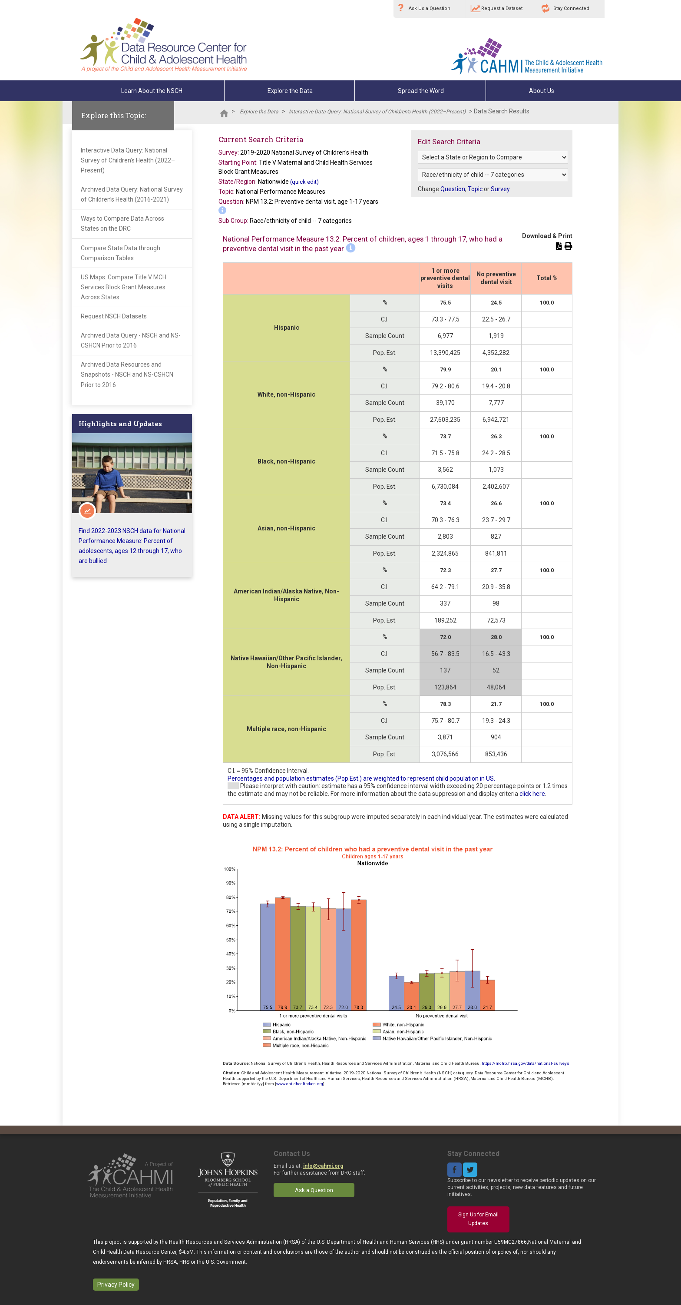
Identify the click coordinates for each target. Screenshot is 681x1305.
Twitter (470, 1170)
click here (532, 793)
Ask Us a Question (429, 8)
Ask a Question (314, 1190)
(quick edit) (304, 182)
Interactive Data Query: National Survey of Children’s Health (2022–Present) (377, 112)
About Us (541, 90)
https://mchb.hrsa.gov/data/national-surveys (525, 1063)
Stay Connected (571, 8)
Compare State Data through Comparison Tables (120, 253)
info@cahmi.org (323, 1166)
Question (452, 188)
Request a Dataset (501, 8)
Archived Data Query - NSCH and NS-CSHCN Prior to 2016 (131, 340)
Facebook (454, 1170)
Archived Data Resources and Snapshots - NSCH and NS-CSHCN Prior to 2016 (127, 374)
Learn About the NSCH (151, 90)
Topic (475, 188)
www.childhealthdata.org (299, 1083)
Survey (500, 188)
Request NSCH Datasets (114, 316)
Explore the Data (290, 90)
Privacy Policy (116, 1284)
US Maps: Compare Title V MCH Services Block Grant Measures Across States (123, 287)
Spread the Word (421, 90)
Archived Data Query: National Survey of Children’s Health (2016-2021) (132, 194)
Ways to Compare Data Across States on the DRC (122, 223)
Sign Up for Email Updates (478, 1219)
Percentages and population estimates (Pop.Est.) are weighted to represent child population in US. (361, 778)
